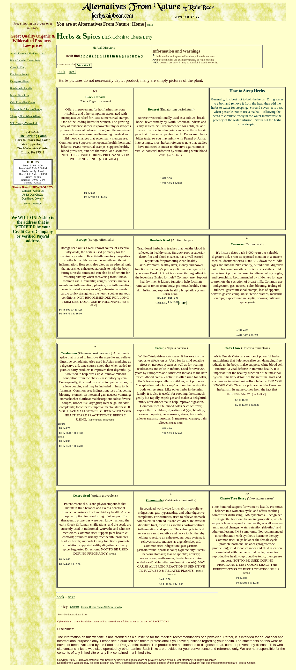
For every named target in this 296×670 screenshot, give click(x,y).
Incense (28, 203)
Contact (74, 607)
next (72, 71)
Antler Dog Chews (32, 194)
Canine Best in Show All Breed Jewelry (101, 607)
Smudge (37, 203)
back (61, 71)
